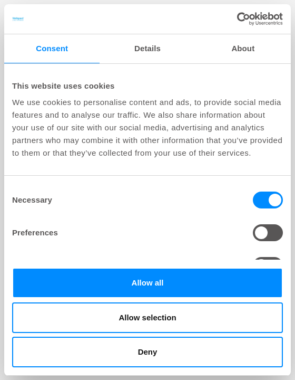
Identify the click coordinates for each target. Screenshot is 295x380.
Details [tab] (147, 48)
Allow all (148, 282)
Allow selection (147, 317)
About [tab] (242, 48)
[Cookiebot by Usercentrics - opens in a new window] (237, 19)
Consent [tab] (52, 48)
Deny (148, 351)
